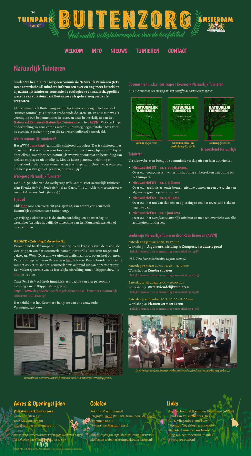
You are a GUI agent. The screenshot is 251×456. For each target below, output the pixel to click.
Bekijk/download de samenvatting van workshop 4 (164, 308)
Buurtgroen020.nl (181, 439)
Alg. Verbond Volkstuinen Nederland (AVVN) (201, 411)
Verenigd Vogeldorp (191, 425)
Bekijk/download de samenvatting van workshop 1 (164, 251)
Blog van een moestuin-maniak (190, 434)
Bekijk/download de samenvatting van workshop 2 (164, 275)
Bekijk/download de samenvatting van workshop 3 (164, 292)
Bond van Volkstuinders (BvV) (190, 416)
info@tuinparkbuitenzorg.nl (34, 425)
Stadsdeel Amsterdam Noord (189, 430)
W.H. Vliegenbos (188, 420)
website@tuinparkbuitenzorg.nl (128, 439)
